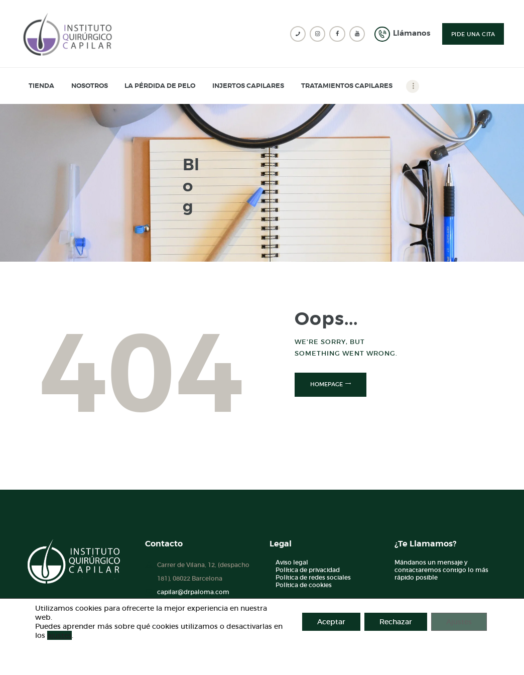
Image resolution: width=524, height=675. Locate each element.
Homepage (326, 384)
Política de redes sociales (313, 577)
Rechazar (395, 621)
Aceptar (331, 621)
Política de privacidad (308, 570)
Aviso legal (292, 562)
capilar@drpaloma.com (193, 592)
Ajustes (459, 621)
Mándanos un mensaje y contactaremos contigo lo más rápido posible (441, 569)
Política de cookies (304, 585)
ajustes (59, 635)
